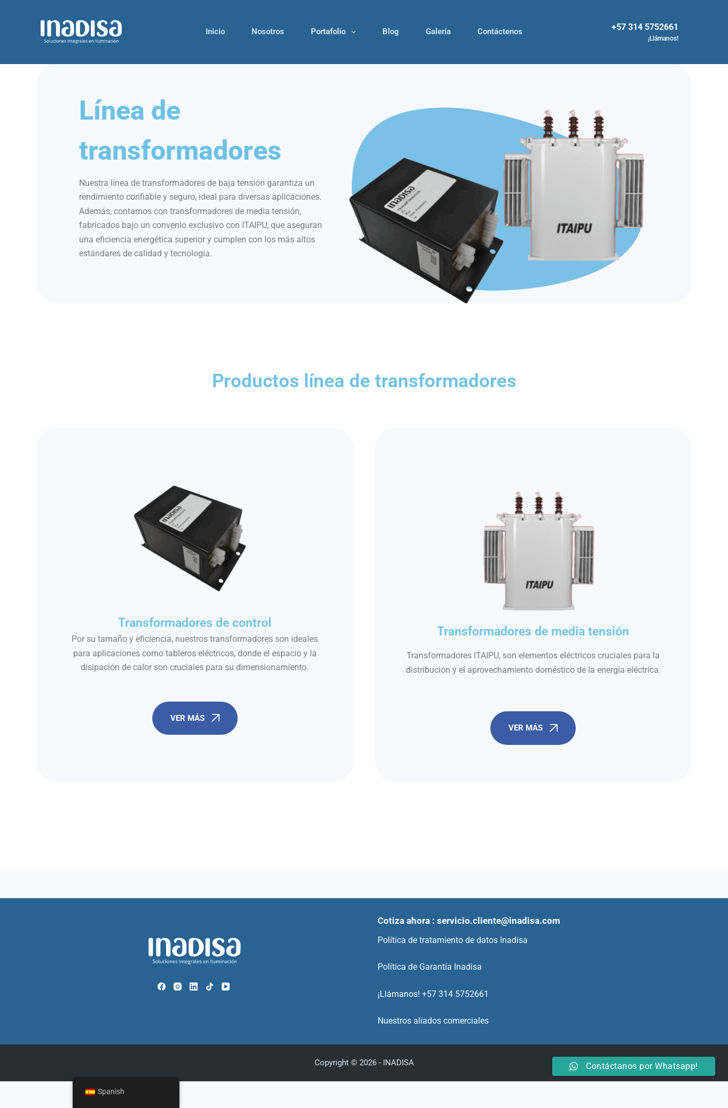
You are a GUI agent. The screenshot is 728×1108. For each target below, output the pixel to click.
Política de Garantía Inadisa (430, 967)
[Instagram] (178, 987)
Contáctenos (499, 31)
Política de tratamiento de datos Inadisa (453, 940)
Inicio (215, 31)
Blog (390, 31)
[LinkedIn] (194, 987)
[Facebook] (162, 987)
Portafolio (335, 32)
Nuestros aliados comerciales (433, 1021)
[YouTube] (226, 987)
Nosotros (268, 31)
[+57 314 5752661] (645, 32)
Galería (438, 31)
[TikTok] (210, 987)
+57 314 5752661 (455, 994)
